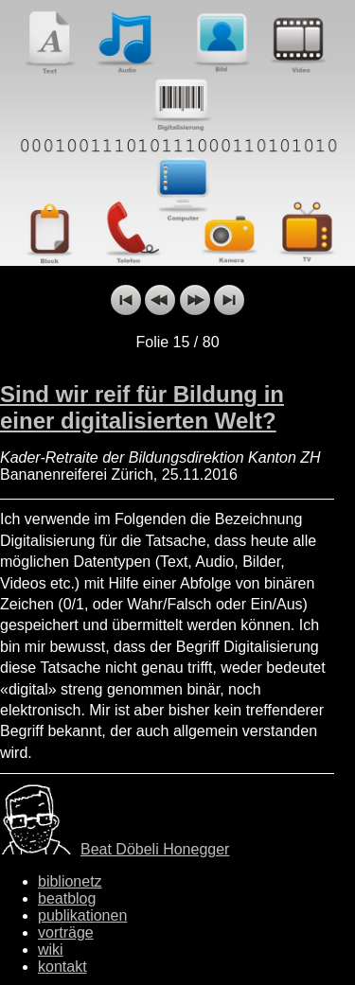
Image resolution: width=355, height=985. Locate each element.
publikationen (82, 915)
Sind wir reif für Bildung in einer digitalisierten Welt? (142, 407)
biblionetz (70, 881)
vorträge (66, 932)
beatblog (67, 898)
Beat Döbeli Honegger (154, 849)
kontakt (62, 967)
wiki (50, 949)
